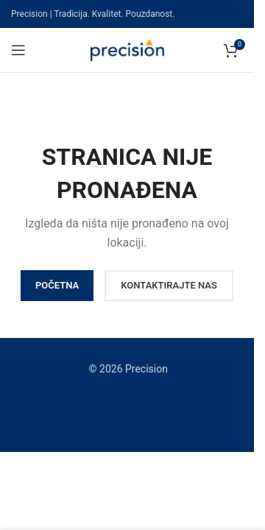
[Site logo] (127, 49)
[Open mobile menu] (18, 50)
